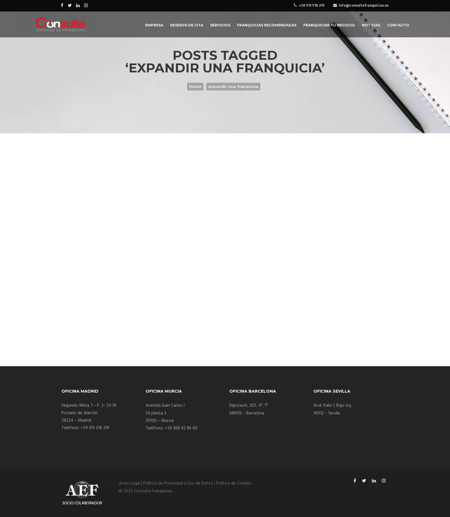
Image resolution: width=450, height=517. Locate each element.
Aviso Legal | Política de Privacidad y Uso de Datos (166, 483)
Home (195, 86)
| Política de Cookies (233, 483)
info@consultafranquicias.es (364, 6)
